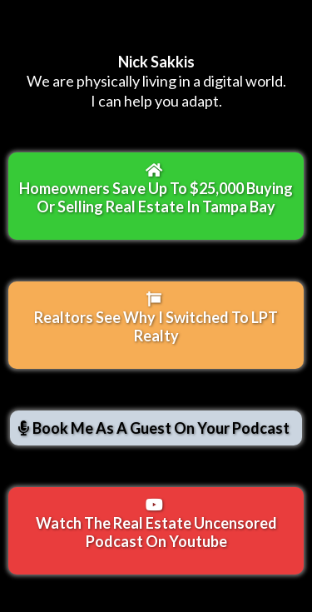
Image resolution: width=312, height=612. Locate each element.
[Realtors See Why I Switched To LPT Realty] (156, 325)
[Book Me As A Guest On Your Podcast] (156, 427)
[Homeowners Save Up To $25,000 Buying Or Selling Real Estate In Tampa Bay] (156, 196)
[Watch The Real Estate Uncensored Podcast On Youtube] (156, 531)
